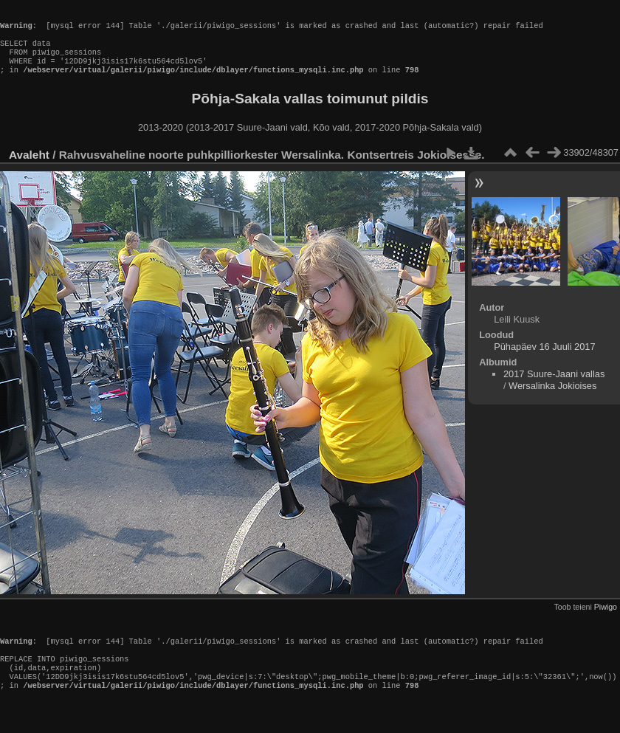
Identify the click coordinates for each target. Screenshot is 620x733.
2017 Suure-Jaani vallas (553, 387)
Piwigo (605, 620)
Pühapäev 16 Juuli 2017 (544, 359)
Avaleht (29, 168)
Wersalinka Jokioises (552, 399)
